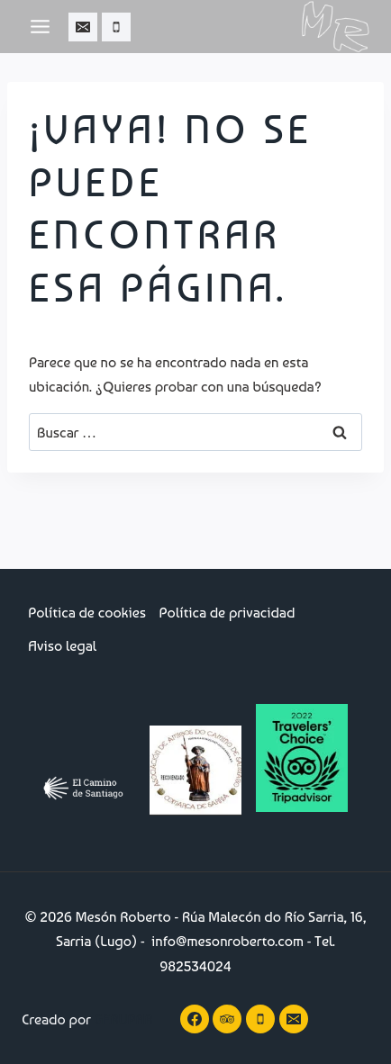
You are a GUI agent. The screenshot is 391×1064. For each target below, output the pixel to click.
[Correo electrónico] (82, 27)
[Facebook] (194, 1019)
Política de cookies (87, 612)
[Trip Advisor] (227, 1019)
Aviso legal (62, 645)
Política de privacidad (227, 612)
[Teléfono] (116, 27)
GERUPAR (124, 1019)
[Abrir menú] (40, 26)
